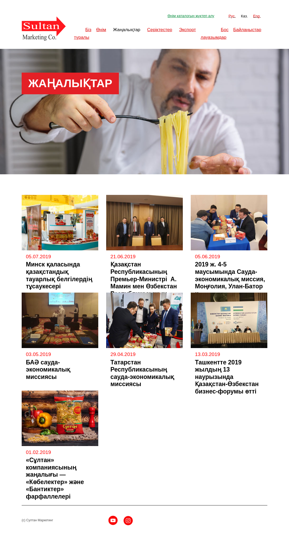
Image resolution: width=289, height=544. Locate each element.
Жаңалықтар (126, 29)
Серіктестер (159, 29)
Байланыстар (247, 29)
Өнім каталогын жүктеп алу (190, 16)
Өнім (101, 29)
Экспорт (187, 29)
